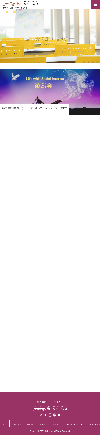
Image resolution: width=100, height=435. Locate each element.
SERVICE (17, 424)
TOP (4, 424)
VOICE (42, 424)
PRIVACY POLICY (74, 424)
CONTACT (56, 424)
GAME (30, 424)
